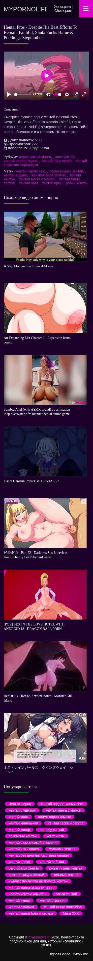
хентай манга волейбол (63, 907)
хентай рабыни (52, 862)
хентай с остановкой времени (33, 843)
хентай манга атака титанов (31, 888)
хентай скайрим (21, 907)
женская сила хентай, (49, 175)
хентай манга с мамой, (38, 179)
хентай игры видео (24, 849)
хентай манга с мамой (63, 810)
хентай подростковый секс (62, 804)
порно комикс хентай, (67, 171)
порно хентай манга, (36, 157)
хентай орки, (52, 183)
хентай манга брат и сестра (31, 913)
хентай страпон (52, 901)
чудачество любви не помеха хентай (38, 881)
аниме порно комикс (54, 817)
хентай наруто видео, (21, 161)
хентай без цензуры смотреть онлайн (39, 855)
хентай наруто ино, (31, 171)
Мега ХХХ (71, 913)
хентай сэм (55, 836)
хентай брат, (29, 183)
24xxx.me (80, 954)
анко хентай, (65, 157)
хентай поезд (19, 862)
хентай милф (19, 830)
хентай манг (18, 817)
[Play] (9, 94)
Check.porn (63, 11)
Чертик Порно (20, 804)
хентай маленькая (23, 823)
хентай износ (19, 901)
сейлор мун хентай (24, 868)
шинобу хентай (52, 830)
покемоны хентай (23, 836)
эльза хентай (66, 894)
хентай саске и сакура (65, 823)
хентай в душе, (16, 175)
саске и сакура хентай (26, 875)
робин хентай (76, 183)
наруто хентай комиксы (27, 894)
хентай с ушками (22, 810)
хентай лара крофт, (58, 161)
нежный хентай (66, 875)
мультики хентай (62, 849)
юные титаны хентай (65, 868)
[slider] (22, 94)
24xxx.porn (62, 7)
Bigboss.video (59, 954)
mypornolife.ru (25, 9)
